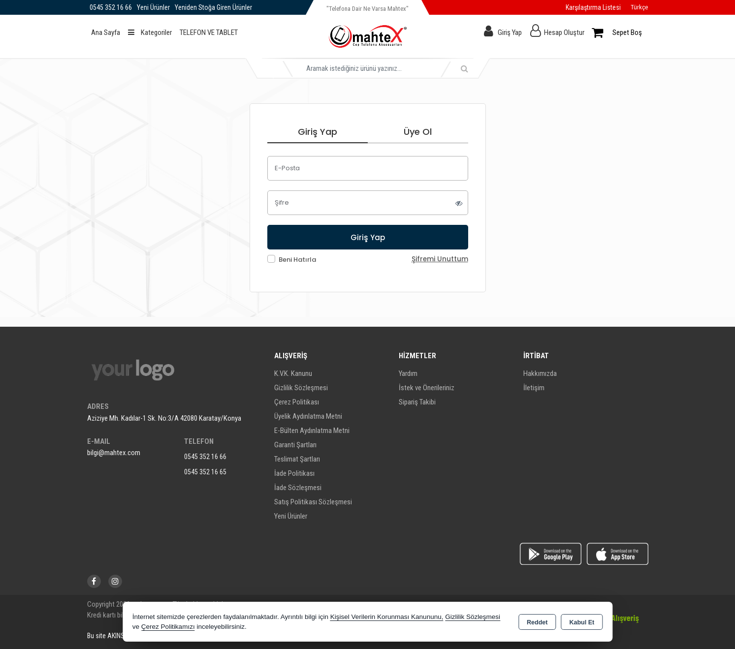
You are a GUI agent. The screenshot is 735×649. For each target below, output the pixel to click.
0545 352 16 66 (205, 457)
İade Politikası (294, 473)
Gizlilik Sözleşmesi (301, 387)
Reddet (537, 622)
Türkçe (639, 7)
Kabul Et (581, 622)
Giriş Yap (510, 32)
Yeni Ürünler (290, 516)
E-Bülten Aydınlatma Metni (312, 430)
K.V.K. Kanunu (293, 373)
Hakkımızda (540, 373)
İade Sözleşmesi (297, 487)
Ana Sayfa (105, 32)
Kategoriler (150, 32)
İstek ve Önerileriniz (426, 387)
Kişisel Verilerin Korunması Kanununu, (387, 616)
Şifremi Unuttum (440, 259)
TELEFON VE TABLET (209, 32)
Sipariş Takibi (417, 402)
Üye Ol (418, 131)
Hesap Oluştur (564, 32)
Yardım (408, 373)
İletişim (533, 387)
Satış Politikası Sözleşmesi (313, 501)
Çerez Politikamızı (168, 626)
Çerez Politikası (296, 402)
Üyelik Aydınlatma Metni (308, 416)
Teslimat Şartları (297, 459)
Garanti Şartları (295, 444)
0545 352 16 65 (205, 472)
